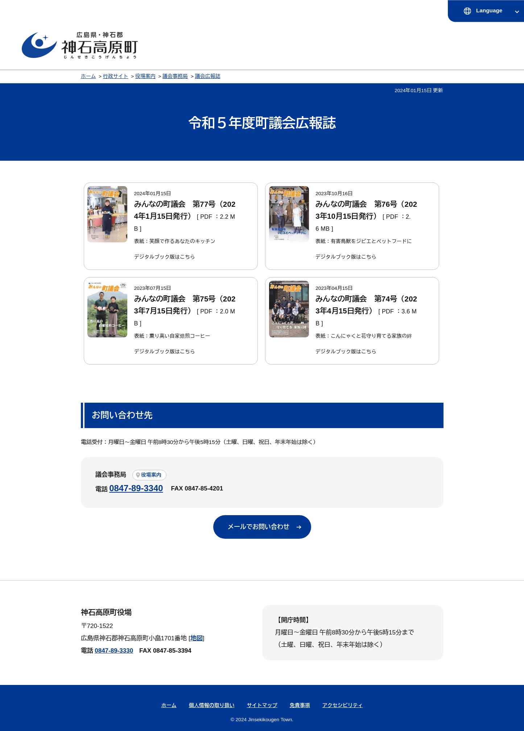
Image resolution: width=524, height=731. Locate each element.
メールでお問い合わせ (258, 526)
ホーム (88, 76)
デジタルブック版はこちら (164, 257)
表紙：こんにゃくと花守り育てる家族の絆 (363, 336)
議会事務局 (175, 76)
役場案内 (145, 76)
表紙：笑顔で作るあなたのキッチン (174, 241)
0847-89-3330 (114, 650)
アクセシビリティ (342, 705)
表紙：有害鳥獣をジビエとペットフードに (363, 241)
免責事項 (300, 705)
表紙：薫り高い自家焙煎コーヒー (172, 336)
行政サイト (115, 76)
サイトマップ (262, 705)
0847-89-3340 (136, 488)
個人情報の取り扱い (212, 705)
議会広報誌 (207, 76)
